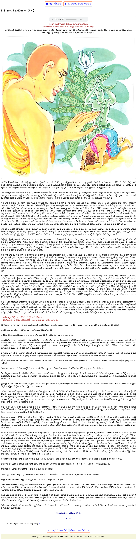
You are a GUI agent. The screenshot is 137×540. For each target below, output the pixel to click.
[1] (48, 474)
